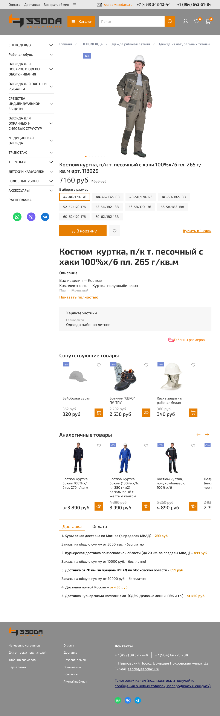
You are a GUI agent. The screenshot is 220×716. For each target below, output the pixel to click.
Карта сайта (17, 667)
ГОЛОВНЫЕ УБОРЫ (24, 181)
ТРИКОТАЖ (18, 152)
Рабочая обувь (21, 54)
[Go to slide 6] (100, 156)
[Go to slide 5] (97, 156)
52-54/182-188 (107, 207)
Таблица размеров (22, 660)
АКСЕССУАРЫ (19, 190)
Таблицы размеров (189, 340)
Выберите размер (73, 189)
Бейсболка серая (73, 404)
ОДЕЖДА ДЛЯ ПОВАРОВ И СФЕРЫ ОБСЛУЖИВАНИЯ (24, 69)
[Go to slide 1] (85, 156)
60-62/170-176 (74, 216)
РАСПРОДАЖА (20, 200)
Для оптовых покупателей (27, 652)
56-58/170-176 (139, 207)
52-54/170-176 (74, 207)
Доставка (32, 4)
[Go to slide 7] (103, 156)
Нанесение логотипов (24, 645)
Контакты (71, 674)
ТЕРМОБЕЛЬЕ (20, 162)
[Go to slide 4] (94, 156)
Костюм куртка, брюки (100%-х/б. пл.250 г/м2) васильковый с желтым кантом (126, 498)
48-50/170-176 (140, 197)
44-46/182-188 (108, 197)
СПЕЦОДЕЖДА (20, 45)
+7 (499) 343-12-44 (154, 4)
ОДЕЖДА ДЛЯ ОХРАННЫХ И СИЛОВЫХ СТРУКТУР (25, 123)
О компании (72, 667)
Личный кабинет (75, 681)
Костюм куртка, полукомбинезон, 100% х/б (179, 494)
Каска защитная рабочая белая (178, 406)
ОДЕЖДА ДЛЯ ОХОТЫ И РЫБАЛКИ (28, 86)
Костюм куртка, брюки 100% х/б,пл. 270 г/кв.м (75, 494)
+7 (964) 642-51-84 (194, 4)
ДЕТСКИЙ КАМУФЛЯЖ (26, 171)
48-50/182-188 (174, 197)
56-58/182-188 (172, 207)
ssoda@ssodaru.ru (118, 4)
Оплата (14, 4)
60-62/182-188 (107, 216)
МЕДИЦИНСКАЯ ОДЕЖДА (21, 140)
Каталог (81, 21)
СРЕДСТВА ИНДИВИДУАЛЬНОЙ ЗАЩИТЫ (24, 103)
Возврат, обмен (56, 4)
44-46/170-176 (74, 197)
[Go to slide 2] (88, 156)
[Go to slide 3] (91, 156)
